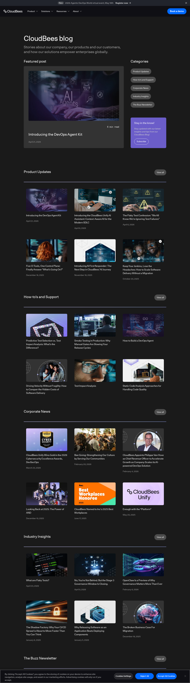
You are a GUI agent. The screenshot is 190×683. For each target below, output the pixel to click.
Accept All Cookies (166, 677)
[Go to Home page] (13, 11)
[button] (33, 11)
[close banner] (186, 3)
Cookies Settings (123, 677)
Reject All (144, 677)
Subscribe (141, 141)
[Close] (185, 677)
